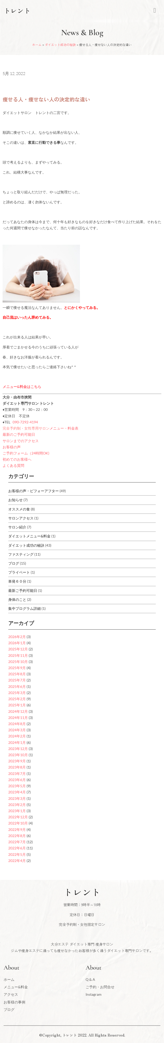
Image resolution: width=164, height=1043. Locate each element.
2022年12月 (18, 817)
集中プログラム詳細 (24, 608)
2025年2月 (17, 699)
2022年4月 (17, 860)
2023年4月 (17, 792)
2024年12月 (18, 711)
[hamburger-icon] (154, 10)
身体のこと (17, 599)
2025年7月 (17, 680)
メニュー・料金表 (64, 428)
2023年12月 (18, 748)
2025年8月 (17, 674)
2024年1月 (17, 742)
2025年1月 (17, 705)
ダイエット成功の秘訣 (60, 44)
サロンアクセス (21, 518)
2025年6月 (17, 686)
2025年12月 (18, 649)
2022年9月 (17, 829)
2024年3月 (17, 730)
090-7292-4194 (25, 422)
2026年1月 (17, 643)
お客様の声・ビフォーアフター (33, 491)
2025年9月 (17, 668)
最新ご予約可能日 (22, 590)
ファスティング (21, 554)
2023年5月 (17, 786)
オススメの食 (19, 509)
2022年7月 (17, 842)
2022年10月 (18, 823)
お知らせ (15, 500)
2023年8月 (17, 767)
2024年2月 (17, 736)
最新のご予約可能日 (19, 434)
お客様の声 (12, 447)
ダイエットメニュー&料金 (29, 536)
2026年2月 (17, 636)
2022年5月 (17, 854)
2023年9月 (17, 761)
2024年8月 (17, 724)
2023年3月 (17, 798)
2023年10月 (18, 755)
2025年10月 (18, 661)
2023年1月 (17, 811)
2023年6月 (17, 779)
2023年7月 (17, 773)
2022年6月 (17, 848)
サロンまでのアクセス (21, 441)
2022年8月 (17, 835)
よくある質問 (13, 465)
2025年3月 (17, 692)
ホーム (37, 44)
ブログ (13, 563)
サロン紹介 (17, 527)
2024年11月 (18, 717)
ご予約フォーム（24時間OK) (26, 453)
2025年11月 (18, 655)
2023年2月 (17, 804)
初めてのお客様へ (17, 459)
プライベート (19, 572)
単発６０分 (17, 581)
